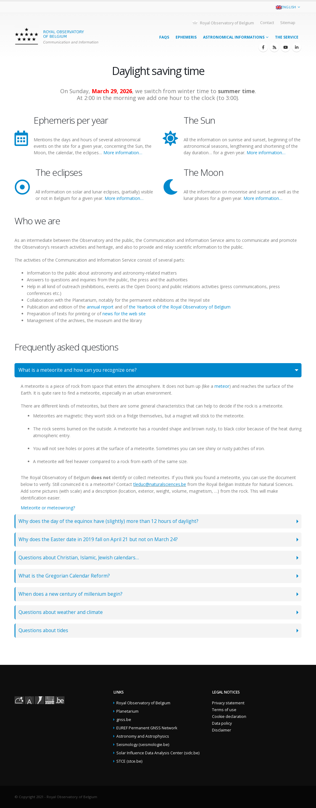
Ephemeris (186, 37)
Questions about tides (43, 630)
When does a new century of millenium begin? (71, 594)
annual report (100, 307)
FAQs (164, 37)
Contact (267, 22)
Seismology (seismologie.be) (142, 744)
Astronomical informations (233, 37)
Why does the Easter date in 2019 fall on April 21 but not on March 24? (98, 539)
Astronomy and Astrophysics (142, 736)
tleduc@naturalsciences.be (159, 484)
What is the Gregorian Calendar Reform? (64, 576)
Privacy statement (228, 703)
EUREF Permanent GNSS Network (146, 728)
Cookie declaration (229, 716)
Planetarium (127, 711)
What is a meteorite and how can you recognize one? (78, 370)
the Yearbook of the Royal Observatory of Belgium (180, 307)
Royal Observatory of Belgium (223, 23)
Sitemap (287, 22)
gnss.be (123, 719)
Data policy (222, 723)
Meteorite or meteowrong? (48, 508)
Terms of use (224, 709)
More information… (122, 152)
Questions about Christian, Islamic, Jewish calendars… (79, 557)
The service (286, 37)
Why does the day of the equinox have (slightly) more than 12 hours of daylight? (108, 521)
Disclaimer (221, 730)
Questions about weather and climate (61, 612)
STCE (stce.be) (129, 761)
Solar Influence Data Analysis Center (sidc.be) (157, 753)
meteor (221, 386)
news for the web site (124, 314)
